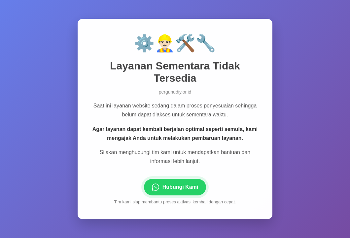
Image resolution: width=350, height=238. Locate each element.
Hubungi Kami (175, 187)
